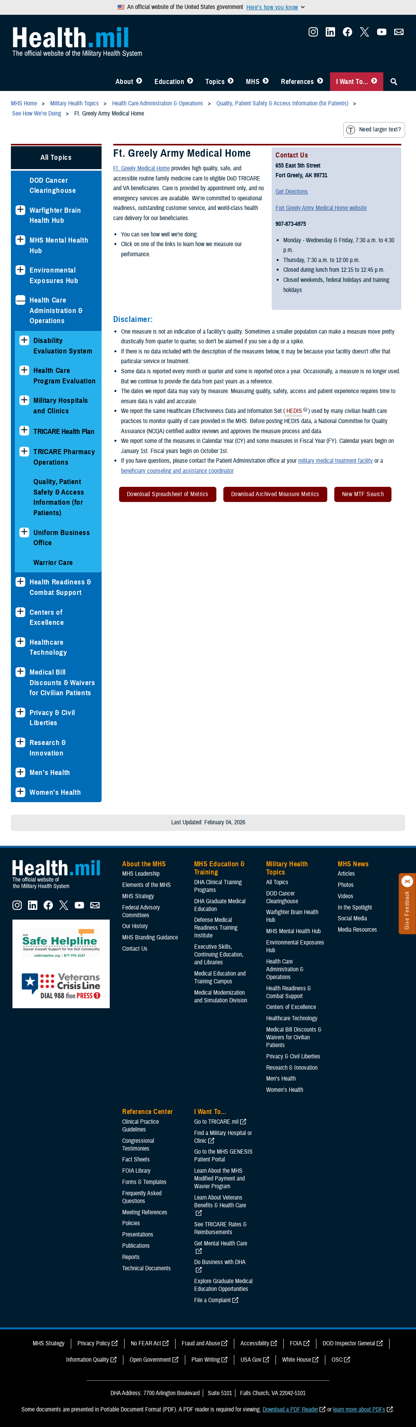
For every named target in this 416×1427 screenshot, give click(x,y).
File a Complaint (212, 1300)
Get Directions (292, 192)
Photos (346, 885)
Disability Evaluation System (62, 345)
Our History (135, 926)
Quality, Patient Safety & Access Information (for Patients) (58, 497)
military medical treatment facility (335, 461)
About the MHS (144, 864)
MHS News (353, 864)
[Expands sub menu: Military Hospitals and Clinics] (24, 400)
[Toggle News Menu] (266, 81)
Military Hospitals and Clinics (60, 405)
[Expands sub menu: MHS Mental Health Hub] (20, 240)
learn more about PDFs (359, 1409)
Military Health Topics (287, 868)
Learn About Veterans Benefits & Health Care (220, 1201)
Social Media (352, 918)
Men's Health (50, 772)
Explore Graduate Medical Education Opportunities (223, 1285)
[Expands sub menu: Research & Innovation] (20, 742)
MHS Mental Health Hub (59, 245)
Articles (346, 874)
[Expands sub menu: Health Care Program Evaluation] (24, 370)
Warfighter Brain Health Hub (55, 215)
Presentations (137, 1234)
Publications (136, 1246)
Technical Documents (146, 1268)
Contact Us (134, 949)
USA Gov (251, 1360)
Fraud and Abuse (201, 1343)
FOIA (296, 1343)
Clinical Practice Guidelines (140, 1125)
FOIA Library (136, 1171)
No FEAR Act (146, 1343)
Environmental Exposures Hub (54, 275)
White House (296, 1360)
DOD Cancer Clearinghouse (53, 185)
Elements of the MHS (146, 885)
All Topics (56, 157)
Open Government (150, 1360)
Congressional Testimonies (138, 1144)
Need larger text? (373, 130)
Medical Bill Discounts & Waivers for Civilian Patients (62, 682)
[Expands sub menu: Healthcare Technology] (20, 642)
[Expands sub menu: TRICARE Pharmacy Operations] (24, 451)
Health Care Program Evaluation (64, 375)
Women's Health (55, 792)
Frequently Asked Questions (141, 1197)
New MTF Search (363, 494)
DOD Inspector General (349, 1343)
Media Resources (357, 930)
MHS (253, 81)
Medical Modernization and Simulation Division (220, 996)
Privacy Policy (93, 1343)
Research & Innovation (48, 747)
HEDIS (293, 411)
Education (169, 81)
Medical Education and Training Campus (220, 977)
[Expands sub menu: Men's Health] (20, 772)
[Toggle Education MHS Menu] (190, 81)
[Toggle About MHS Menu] (139, 81)
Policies (131, 1223)
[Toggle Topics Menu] (230, 81)
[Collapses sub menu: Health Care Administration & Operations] (20, 300)
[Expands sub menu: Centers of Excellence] (20, 612)
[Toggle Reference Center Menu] (320, 81)
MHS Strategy (138, 896)
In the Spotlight (355, 907)
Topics (215, 81)
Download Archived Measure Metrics (275, 494)
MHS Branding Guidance (150, 937)
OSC (337, 1360)
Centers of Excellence (47, 617)
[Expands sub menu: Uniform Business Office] (24, 532)
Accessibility (254, 1343)
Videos (345, 896)
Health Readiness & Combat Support (60, 587)
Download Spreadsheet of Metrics (168, 494)
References (297, 81)
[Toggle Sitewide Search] (393, 81)
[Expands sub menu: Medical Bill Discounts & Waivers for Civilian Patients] (20, 672)
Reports (131, 1257)
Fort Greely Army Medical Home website (321, 208)
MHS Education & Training (219, 868)
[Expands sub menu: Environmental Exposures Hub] (20, 270)
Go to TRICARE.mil (216, 1122)
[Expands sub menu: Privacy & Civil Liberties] (20, 712)
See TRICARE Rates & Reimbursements (220, 1228)
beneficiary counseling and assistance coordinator (177, 471)
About (124, 81)
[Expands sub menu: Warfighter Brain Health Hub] (20, 210)
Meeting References (144, 1212)
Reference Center (147, 1111)
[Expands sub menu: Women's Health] (20, 792)
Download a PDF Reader (290, 1409)
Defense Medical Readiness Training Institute (215, 927)
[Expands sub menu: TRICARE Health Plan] (24, 430)
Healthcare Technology (48, 647)
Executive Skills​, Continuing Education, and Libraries (219, 954)
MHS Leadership (141, 874)
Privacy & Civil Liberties (52, 717)
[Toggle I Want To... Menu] (374, 81)
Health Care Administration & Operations (56, 310)
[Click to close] (407, 881)
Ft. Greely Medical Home (141, 168)
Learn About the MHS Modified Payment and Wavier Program (219, 1178)
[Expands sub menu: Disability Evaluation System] (24, 340)
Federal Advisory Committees (141, 911)
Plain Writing (205, 1360)
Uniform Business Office (61, 537)
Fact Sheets (136, 1159)
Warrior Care (53, 562)
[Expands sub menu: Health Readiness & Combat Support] (20, 582)
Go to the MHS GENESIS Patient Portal (223, 1155)
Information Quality (87, 1360)
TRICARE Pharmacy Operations (64, 457)
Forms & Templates (144, 1182)
